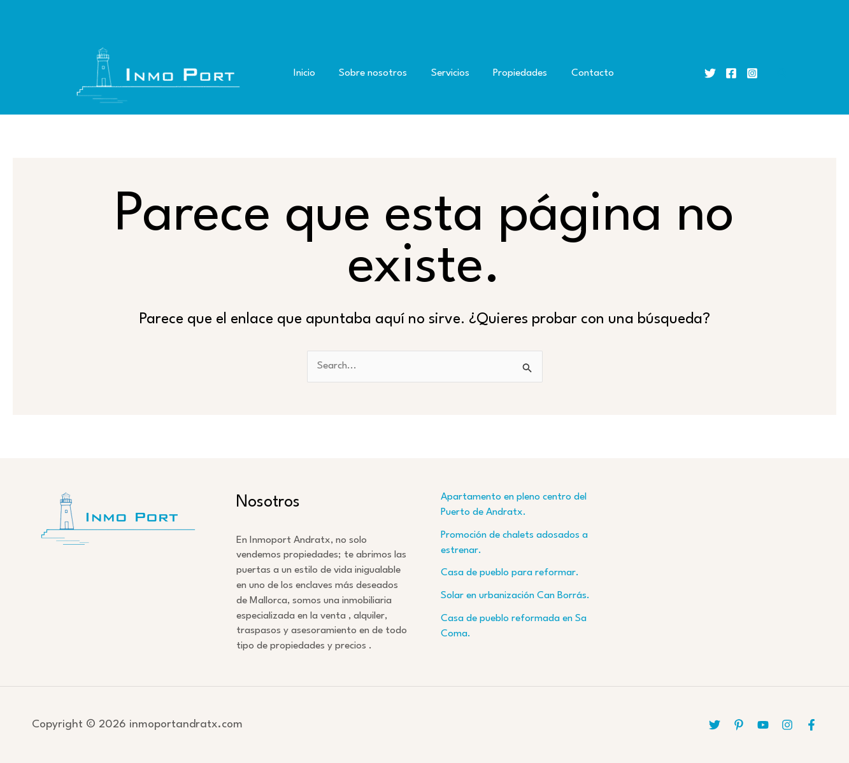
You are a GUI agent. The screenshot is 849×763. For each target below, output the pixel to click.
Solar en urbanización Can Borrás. (515, 596)
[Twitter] (710, 73)
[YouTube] (763, 725)
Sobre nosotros (366, 73)
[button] (782, 73)
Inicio (302, 73)
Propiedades (503, 73)
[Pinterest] (739, 725)
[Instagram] (752, 73)
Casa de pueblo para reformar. (510, 573)
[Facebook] (731, 73)
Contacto (571, 73)
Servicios (438, 73)
